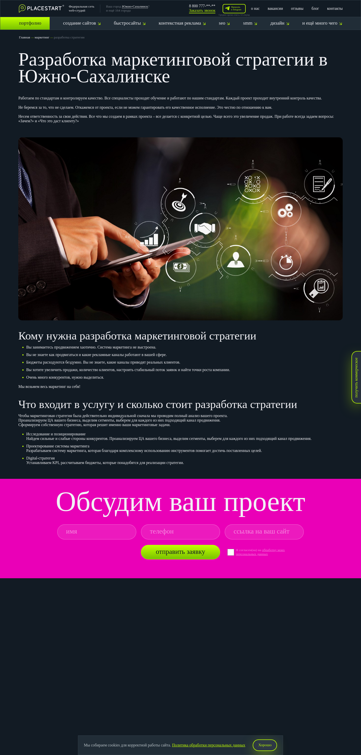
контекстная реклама (182, 23)
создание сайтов (81, 23)
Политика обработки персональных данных (208, 745)
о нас (255, 8)
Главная (24, 37)
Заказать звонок (202, 10)
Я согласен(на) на (249, 550)
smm (250, 23)
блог (315, 8)
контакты (335, 8)
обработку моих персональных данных (260, 552)
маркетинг (42, 37)
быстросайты (129, 23)
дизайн (279, 23)
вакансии (275, 8)
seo (224, 23)
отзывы (297, 8)
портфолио (30, 23)
